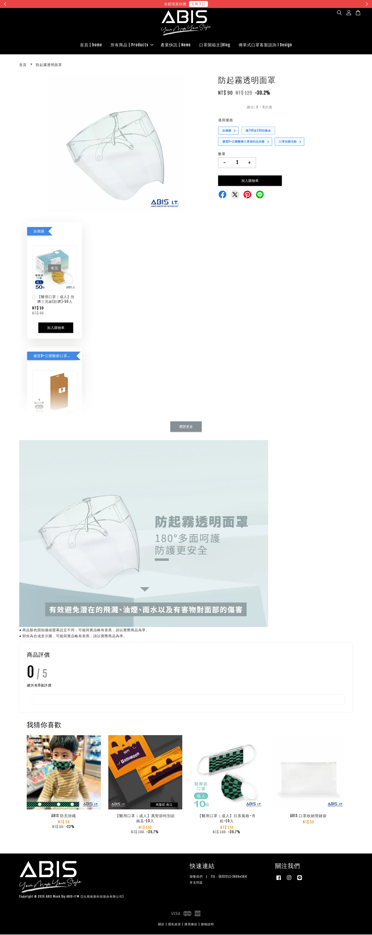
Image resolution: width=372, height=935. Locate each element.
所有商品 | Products (132, 45)
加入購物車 (55, 328)
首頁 (23, 65)
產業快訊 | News (176, 45)
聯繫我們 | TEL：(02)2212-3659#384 (218, 877)
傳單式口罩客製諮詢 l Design (265, 45)
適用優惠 (225, 120)
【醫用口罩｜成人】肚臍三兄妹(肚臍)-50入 (53, 299)
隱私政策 (174, 925)
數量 (222, 154)
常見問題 (196, 883)
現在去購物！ (232, 4)
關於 (161, 925)
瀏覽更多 (186, 427)
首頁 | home (91, 45)
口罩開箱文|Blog (214, 45)
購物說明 (207, 925)
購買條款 (191, 925)
